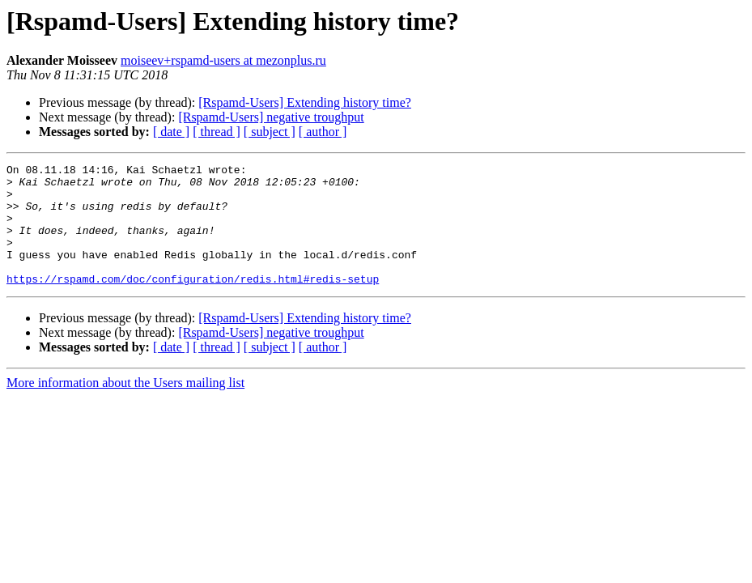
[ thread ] (216, 131)
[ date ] (171, 131)
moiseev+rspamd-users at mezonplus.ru (223, 60)
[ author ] (323, 131)
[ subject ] (269, 131)
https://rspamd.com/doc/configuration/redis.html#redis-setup (192, 303)
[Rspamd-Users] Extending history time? (304, 102)
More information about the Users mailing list (125, 407)
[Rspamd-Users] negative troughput (270, 117)
